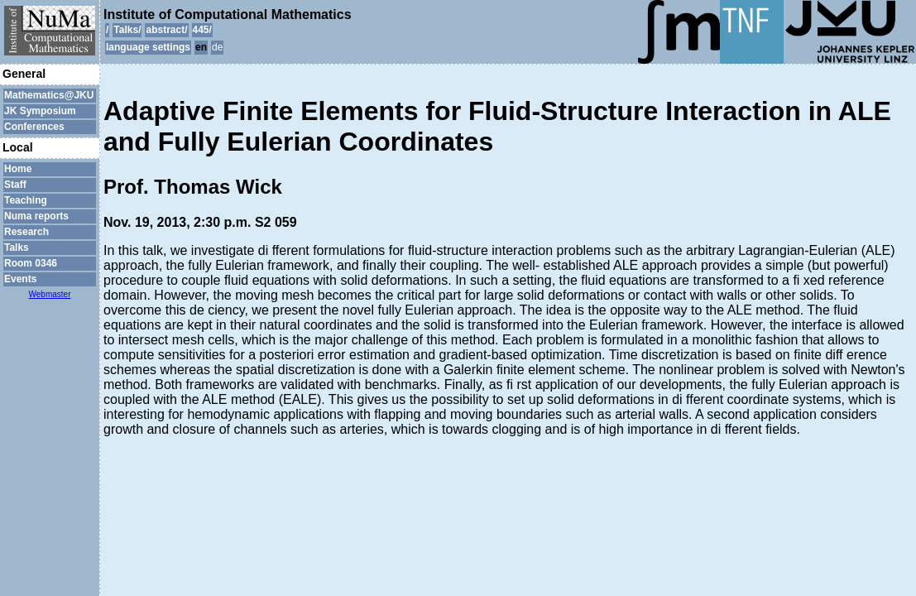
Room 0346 (30, 263)
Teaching (25, 200)
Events (20, 279)
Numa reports (36, 216)
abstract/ (166, 30)
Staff (15, 184)
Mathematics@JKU (49, 95)
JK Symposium (40, 111)
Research (26, 232)
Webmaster (50, 294)
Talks (16, 247)
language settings (148, 47)
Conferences (34, 126)
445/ (202, 30)
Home (17, 169)
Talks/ (127, 30)
